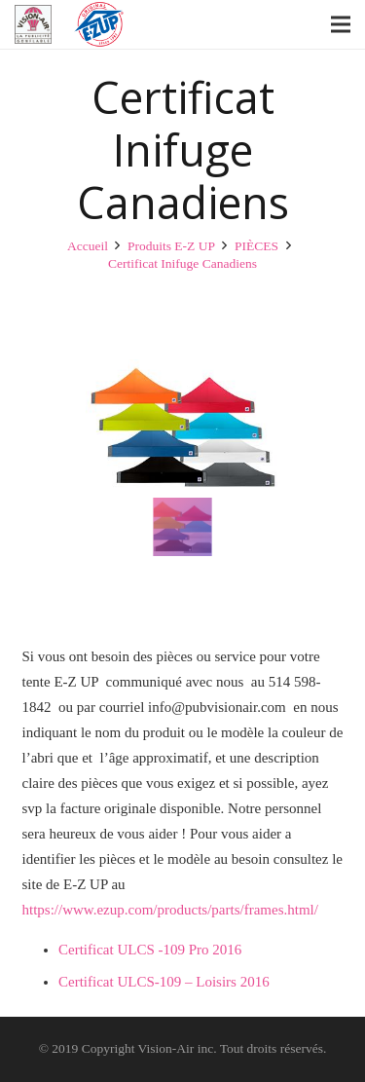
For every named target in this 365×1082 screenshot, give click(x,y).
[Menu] (340, 24)
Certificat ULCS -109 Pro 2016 (149, 949)
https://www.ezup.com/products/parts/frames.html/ (170, 909)
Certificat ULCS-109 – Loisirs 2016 (164, 981)
